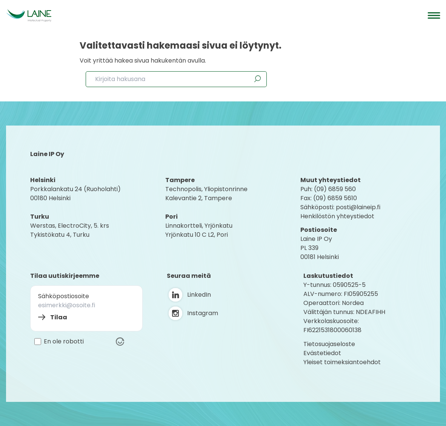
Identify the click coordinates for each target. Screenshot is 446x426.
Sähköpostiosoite (63, 296)
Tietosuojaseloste (329, 344)
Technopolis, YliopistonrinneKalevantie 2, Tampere (206, 193)
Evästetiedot (322, 353)
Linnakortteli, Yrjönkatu (198, 225)
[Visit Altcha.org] (120, 341)
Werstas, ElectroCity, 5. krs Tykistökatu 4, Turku (70, 230)
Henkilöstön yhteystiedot (337, 216)
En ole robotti (64, 342)
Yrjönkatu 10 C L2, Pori (196, 234)
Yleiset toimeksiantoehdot (342, 362)
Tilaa (58, 317)
